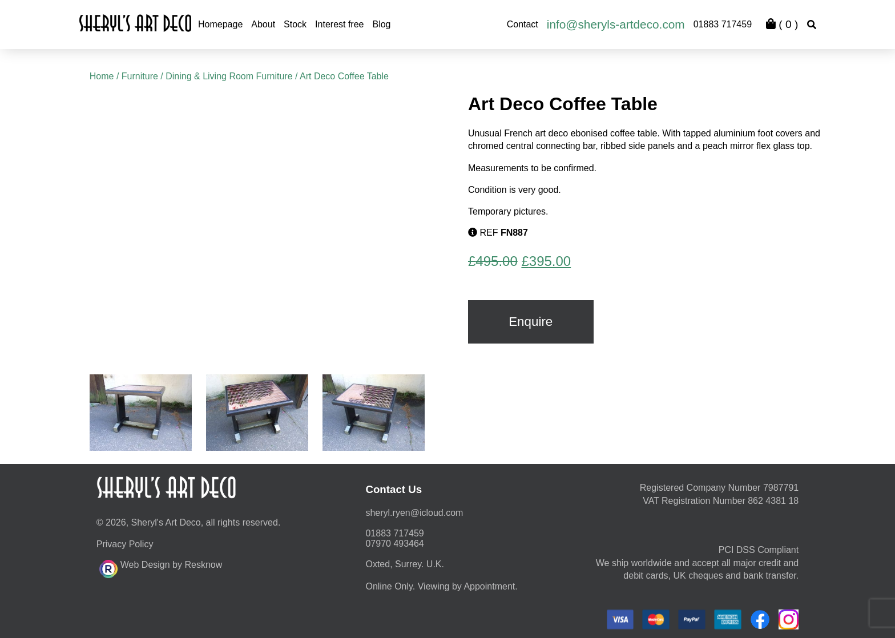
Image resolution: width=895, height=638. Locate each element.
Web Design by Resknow (160, 567)
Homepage (220, 24)
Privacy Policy (125, 544)
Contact (522, 24)
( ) (782, 24)
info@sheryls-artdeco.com (616, 24)
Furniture (140, 76)
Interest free (339, 24)
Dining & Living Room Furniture (229, 76)
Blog (381, 24)
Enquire (531, 321)
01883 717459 (723, 24)
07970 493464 (394, 543)
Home (102, 76)
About (263, 24)
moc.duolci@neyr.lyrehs (414, 513)
